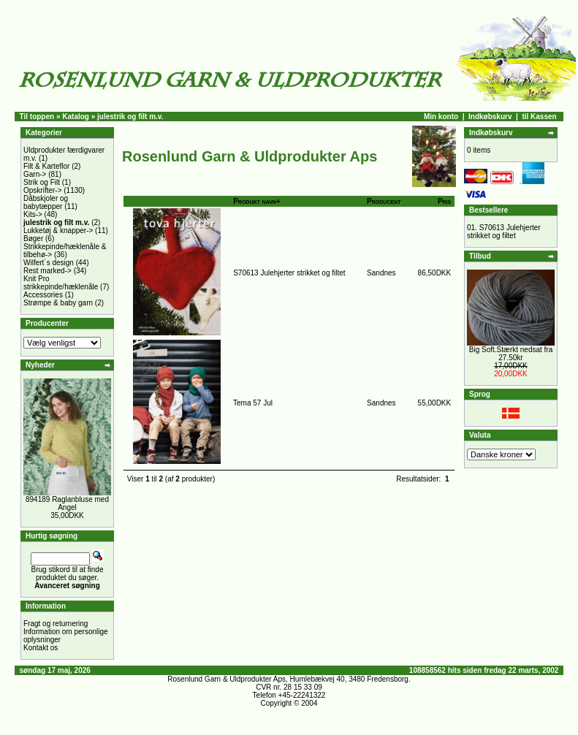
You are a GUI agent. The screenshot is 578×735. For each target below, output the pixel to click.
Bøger (33, 239)
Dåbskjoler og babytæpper (45, 202)
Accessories (43, 295)
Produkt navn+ (257, 201)
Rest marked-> (47, 271)
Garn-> (34, 174)
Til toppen (37, 117)
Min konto (441, 117)
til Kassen (539, 117)
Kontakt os (40, 648)
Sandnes (381, 273)
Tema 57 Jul (253, 403)
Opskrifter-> (42, 190)
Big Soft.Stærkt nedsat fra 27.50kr (511, 354)
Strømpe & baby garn (58, 303)
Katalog (75, 117)
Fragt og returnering (55, 624)
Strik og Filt (41, 182)
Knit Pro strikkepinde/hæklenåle (60, 283)
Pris (444, 201)
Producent (383, 201)
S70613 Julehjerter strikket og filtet (289, 273)
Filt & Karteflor (46, 166)
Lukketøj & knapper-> (58, 230)
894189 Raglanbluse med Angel (67, 503)
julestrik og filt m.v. (130, 117)
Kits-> (32, 214)
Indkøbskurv (490, 117)
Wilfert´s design (48, 263)
